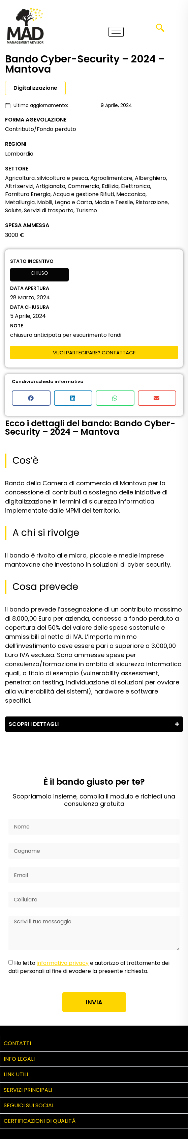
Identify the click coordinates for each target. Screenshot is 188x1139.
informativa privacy (63, 963)
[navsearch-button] (160, 30)
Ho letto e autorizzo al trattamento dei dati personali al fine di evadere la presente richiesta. (88, 967)
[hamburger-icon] (116, 32)
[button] (31, 398)
